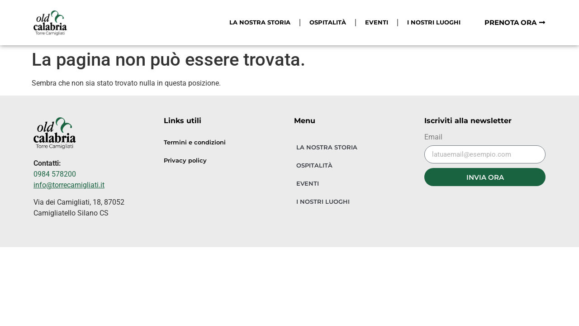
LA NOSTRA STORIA (259, 22)
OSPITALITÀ (327, 22)
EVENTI (376, 22)
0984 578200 (54, 174)
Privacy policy (185, 160)
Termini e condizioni (195, 142)
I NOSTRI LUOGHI (433, 22)
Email (433, 137)
